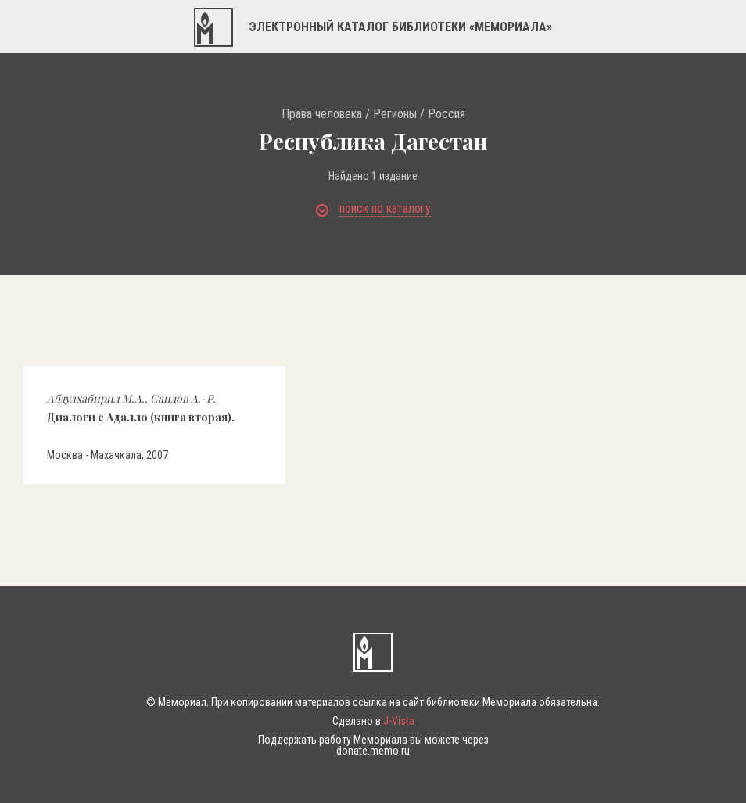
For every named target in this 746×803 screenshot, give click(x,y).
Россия (446, 114)
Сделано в (373, 720)
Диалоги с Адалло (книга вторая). (141, 407)
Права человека (322, 114)
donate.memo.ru (373, 750)
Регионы (395, 114)
